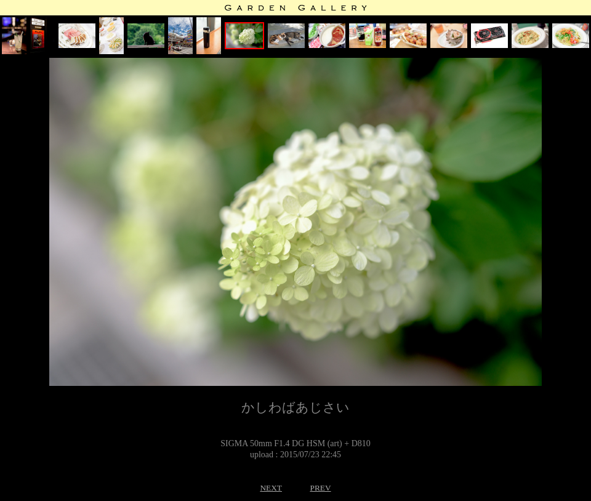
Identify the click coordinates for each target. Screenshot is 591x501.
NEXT (271, 487)
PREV (320, 487)
